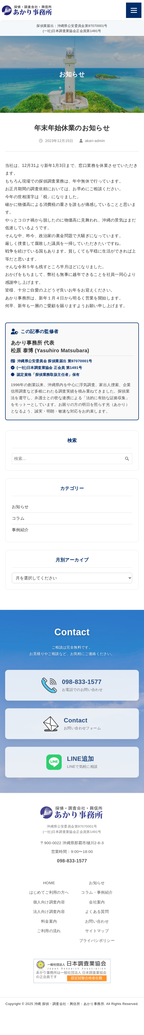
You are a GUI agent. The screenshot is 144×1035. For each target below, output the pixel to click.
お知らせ (20, 507)
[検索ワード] (72, 458)
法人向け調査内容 (49, 918)
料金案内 (49, 927)
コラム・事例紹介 (97, 899)
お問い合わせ (97, 927)
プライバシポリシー (97, 946)
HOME (49, 889)
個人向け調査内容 (49, 908)
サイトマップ (97, 937)
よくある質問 (97, 918)
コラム (18, 518)
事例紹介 (20, 530)
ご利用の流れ (49, 937)
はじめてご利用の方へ (49, 899)
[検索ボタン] (127, 458)
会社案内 (97, 908)
